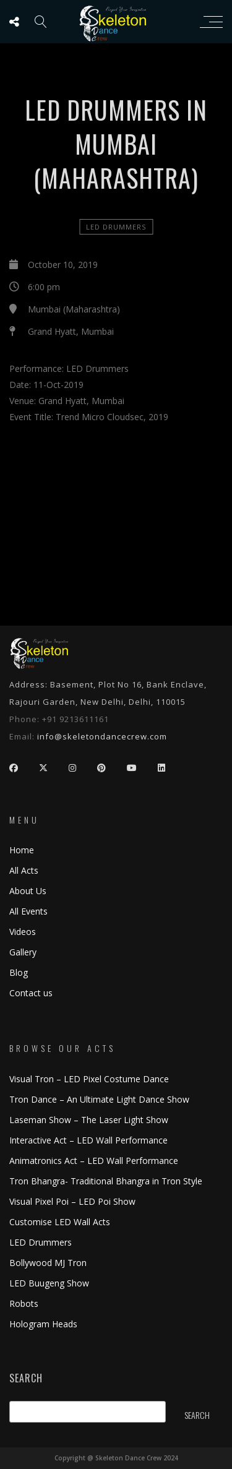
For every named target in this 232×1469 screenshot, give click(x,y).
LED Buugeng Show (49, 1283)
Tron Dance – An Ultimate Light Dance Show (99, 1099)
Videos (22, 931)
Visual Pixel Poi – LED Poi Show (72, 1201)
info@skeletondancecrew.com (102, 736)
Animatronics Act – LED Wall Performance (93, 1160)
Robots (23, 1303)
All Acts (23, 870)
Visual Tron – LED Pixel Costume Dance (89, 1079)
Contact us (31, 993)
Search (26, 1378)
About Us (27, 891)
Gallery (23, 952)
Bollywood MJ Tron (48, 1263)
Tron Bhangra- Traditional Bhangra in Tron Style (105, 1181)
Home (21, 850)
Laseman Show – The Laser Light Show (88, 1120)
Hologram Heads (43, 1324)
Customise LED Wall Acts (59, 1222)
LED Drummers (116, 226)
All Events (28, 911)
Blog (18, 972)
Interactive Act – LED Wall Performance (88, 1140)
